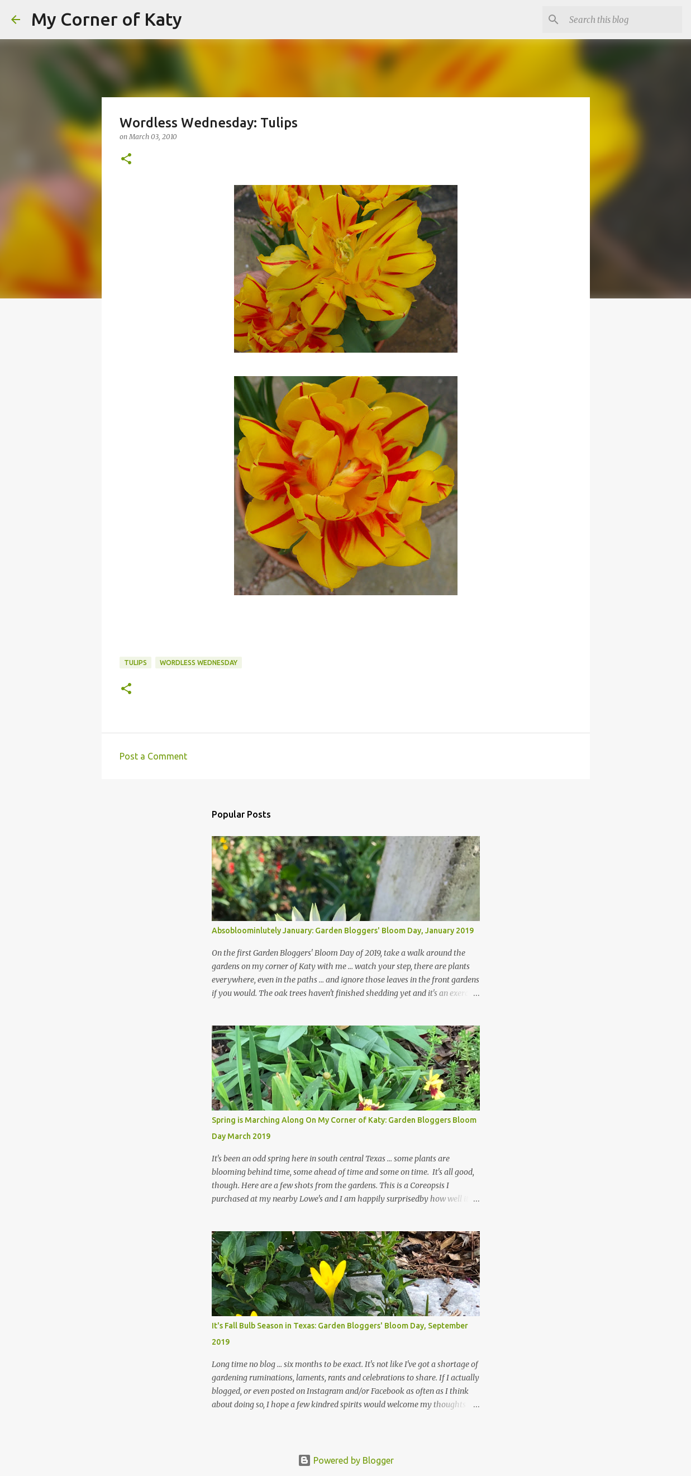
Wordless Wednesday (198, 662)
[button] (126, 159)
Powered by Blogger (346, 1460)
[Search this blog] (623, 19)
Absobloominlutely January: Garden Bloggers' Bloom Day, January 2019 (343, 930)
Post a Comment (153, 756)
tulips (135, 662)
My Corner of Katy (106, 19)
